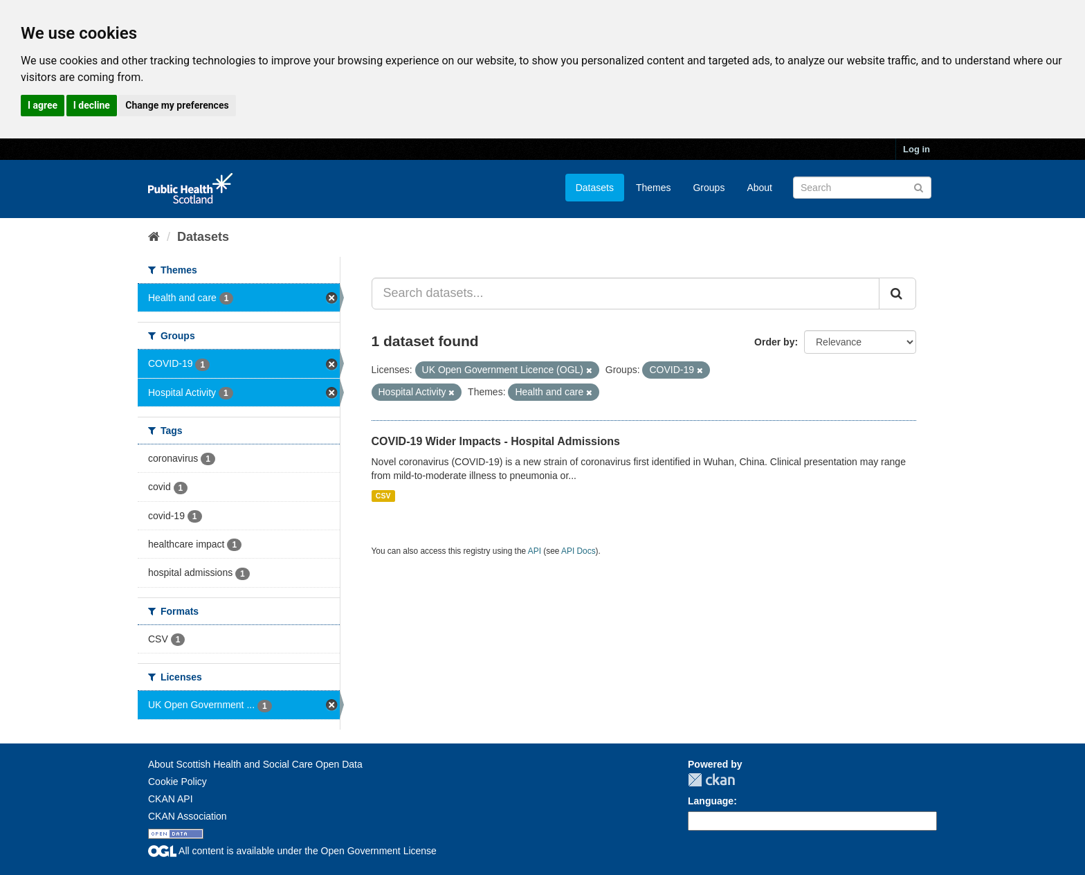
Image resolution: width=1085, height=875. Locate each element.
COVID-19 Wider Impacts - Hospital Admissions (496, 441)
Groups (708, 187)
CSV (383, 495)
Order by (774, 342)
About (759, 187)
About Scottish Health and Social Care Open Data (255, 764)
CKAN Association (187, 816)
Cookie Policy (177, 781)
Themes (653, 187)
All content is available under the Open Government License (292, 850)
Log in (916, 149)
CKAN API (170, 798)
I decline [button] (91, 105)
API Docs (578, 551)
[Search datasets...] (626, 293)
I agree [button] (42, 105)
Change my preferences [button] (176, 105)
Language (710, 800)
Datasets (595, 187)
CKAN (711, 780)
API (534, 551)
